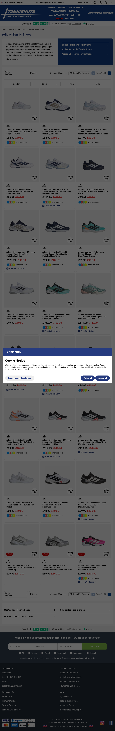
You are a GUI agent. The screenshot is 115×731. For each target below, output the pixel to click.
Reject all (88, 378)
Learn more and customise (19, 378)
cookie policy (94, 365)
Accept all (102, 378)
